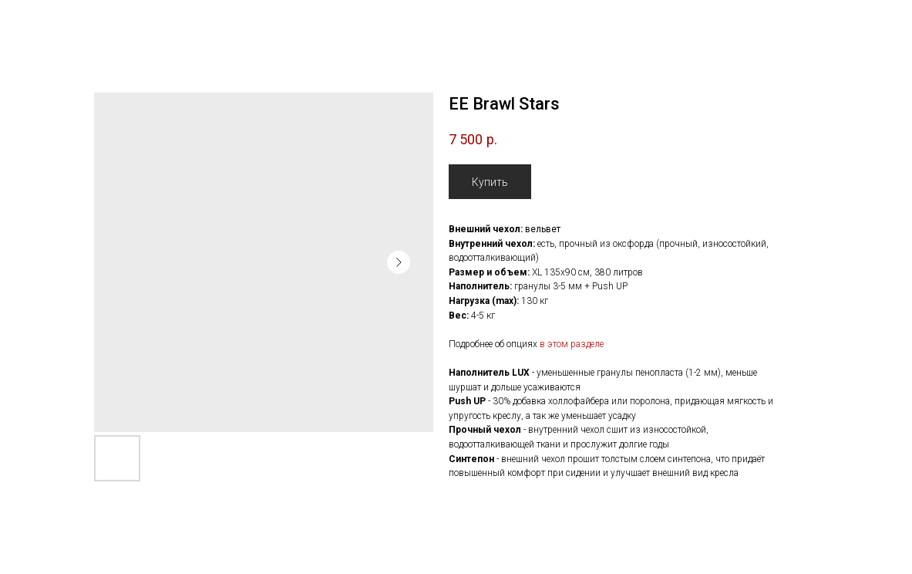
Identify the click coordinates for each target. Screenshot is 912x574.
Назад (41, 22)
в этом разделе (572, 344)
